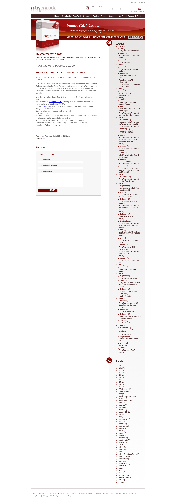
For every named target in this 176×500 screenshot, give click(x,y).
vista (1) (122, 480)
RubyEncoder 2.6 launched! (129, 126)
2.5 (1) (121, 382)
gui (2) (121, 414)
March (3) (124, 73)
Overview (87, 16)
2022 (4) (122, 64)
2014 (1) (122, 212)
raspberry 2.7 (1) (125, 440)
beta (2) (122, 403)
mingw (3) (122, 428)
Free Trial (77, 16)
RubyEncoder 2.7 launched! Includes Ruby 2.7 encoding (129, 114)
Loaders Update (125, 296)
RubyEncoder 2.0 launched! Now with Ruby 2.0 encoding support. (129, 225)
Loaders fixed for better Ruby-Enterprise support (130, 317)
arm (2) (121, 394)
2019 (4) (122, 117)
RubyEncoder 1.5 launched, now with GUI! (129, 252)
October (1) (124, 146)
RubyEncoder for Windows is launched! (129, 331)
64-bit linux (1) (124, 391)
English (133, 2)
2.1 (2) (121, 370)
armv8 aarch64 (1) (125, 400)
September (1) (125, 186)
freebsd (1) (123, 410)
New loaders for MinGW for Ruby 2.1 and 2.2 (129, 189)
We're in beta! (124, 345)
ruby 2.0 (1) (123, 447)
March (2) (124, 245)
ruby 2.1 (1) (123, 449)
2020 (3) (122, 98)
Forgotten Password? (138, 11)
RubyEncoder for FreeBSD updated (129, 70)
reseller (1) (123, 442)
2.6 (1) (121, 384)
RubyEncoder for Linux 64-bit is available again (129, 196)
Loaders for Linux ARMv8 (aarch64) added (128, 103)
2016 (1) (122, 174)
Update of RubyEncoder (128, 312)
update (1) (123, 466)
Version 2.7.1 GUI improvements (125, 94)
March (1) (124, 309)
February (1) (125, 129)
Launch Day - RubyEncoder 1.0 (129, 340)
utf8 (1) (121, 468)
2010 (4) (122, 273)
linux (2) (122, 421)
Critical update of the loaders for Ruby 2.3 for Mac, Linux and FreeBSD (129, 170)
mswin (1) (122, 431)
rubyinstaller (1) (124, 459)
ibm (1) (121, 417)
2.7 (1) (121, 387)
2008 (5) (122, 325)
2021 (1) (122, 89)
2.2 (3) (121, 373)
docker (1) (122, 407)
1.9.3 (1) (122, 368)
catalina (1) (123, 405)
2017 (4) (122, 144)
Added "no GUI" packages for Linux (130, 241)
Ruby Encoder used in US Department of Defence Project (128, 305)
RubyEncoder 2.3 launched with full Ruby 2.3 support (129, 180)
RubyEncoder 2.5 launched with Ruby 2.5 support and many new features (129, 139)
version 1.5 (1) (124, 475)
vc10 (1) (122, 471)
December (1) (125, 177)
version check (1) (125, 478)
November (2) (125, 120)
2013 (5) (122, 219)
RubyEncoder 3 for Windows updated (129, 56)
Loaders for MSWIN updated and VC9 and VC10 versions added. (129, 234)
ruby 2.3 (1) (123, 452)
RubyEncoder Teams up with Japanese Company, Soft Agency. (129, 285)
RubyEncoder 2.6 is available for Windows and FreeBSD (129, 123)
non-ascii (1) (123, 435)
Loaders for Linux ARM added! (127, 270)
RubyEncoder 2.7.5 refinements (126, 81)
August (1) (124, 343)
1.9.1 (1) (122, 366)
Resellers (112, 16)
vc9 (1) (121, 473)
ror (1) (121, 445)
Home (56, 16)
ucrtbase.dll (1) (124, 464)
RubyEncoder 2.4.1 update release (129, 149)
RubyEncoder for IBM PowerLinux (127, 248)
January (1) (124, 135)
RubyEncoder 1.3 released (128, 278)
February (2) (125, 199)
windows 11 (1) (124, 482)
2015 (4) (122, 183)
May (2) (123, 106)
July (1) (123, 49)
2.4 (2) (121, 377)
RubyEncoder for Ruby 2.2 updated (128, 202)
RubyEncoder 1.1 (125, 334)
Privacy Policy (35, 496)
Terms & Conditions (129, 493)
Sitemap (118, 493)
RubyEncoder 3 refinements (129, 51)
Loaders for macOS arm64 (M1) (128, 77)
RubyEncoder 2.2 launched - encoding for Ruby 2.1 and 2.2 (61, 72)
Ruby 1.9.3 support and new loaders (129, 261)
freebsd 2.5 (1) (124, 412)
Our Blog (122, 16)
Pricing (96, 16)
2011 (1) (122, 265)
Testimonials (64, 493)
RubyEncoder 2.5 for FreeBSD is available (126, 132)
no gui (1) (122, 433)
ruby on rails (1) (124, 456)
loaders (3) (123, 424)
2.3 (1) (121, 375)
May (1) (123, 230)
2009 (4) (122, 298)
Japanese (141, 2)
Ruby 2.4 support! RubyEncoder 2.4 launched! (129, 163)
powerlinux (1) (124, 438)
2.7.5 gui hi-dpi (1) (125, 389)
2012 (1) (122, 256)
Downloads (66, 16)
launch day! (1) (124, 419)
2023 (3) (122, 46)
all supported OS (55, 101)
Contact (140, 16)
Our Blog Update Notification (129, 291)
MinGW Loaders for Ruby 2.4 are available (129, 156)
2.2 (45, 138)
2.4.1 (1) (122, 380)
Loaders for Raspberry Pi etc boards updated (129, 110)
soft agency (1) (124, 461)
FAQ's (103, 16)
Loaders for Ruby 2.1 (126, 216)
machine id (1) (124, 426)
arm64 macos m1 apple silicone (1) (127, 397)
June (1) (123, 53)
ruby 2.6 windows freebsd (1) (129, 454)
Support (131, 16)
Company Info (107, 493)
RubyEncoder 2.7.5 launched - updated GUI (129, 85)
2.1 (42, 138)
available (47, 106)
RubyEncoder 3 (124, 62)
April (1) (123, 60)
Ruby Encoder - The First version (128, 351)
